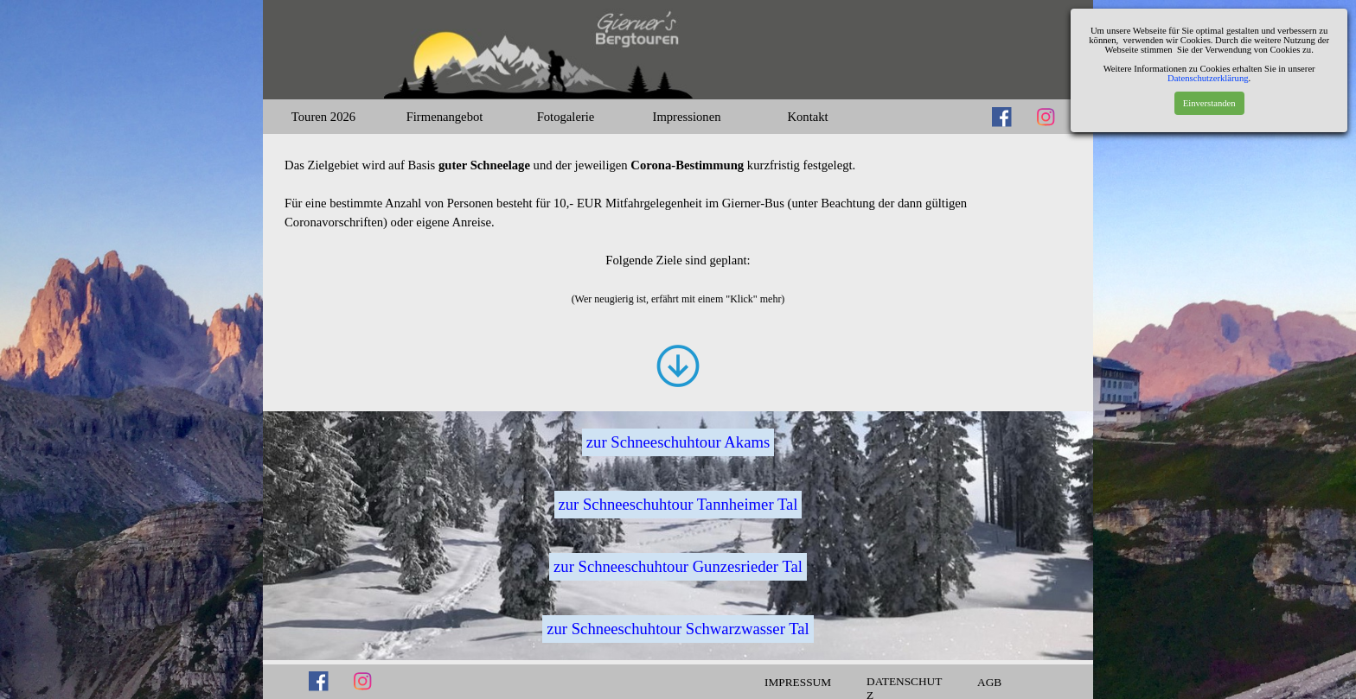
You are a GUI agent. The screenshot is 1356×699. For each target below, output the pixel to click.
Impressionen (687, 117)
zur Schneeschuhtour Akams (678, 442)
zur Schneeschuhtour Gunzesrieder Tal (678, 566)
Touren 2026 (323, 117)
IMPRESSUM (797, 682)
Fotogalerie (566, 117)
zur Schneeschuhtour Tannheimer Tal (678, 504)
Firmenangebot (444, 117)
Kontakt (807, 117)
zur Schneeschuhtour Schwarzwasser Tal (678, 629)
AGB (989, 682)
